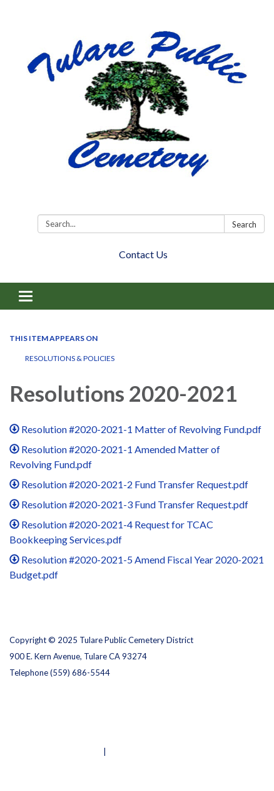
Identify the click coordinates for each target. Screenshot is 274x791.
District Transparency (53, 719)
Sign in (121, 751)
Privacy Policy (36, 703)
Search (244, 224)
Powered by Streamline (55, 751)
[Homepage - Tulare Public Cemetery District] (137, 109)
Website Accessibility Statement (75, 735)
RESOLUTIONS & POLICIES (69, 358)
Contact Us (143, 254)
